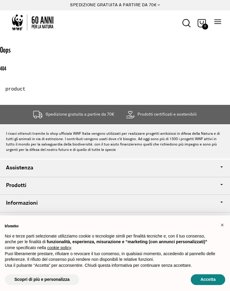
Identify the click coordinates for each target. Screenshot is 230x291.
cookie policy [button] (59, 247)
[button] (222, 225)
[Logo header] (29, 22)
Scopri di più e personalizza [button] (41, 279)
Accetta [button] (208, 279)
